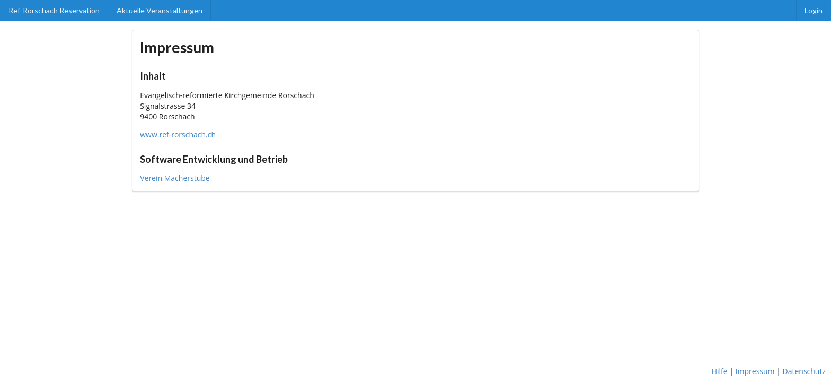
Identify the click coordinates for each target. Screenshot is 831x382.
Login (814, 10)
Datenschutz (804, 371)
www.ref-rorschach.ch (178, 134)
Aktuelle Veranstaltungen (159, 10)
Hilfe (720, 371)
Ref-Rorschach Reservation (54, 10)
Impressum (755, 371)
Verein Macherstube (174, 178)
